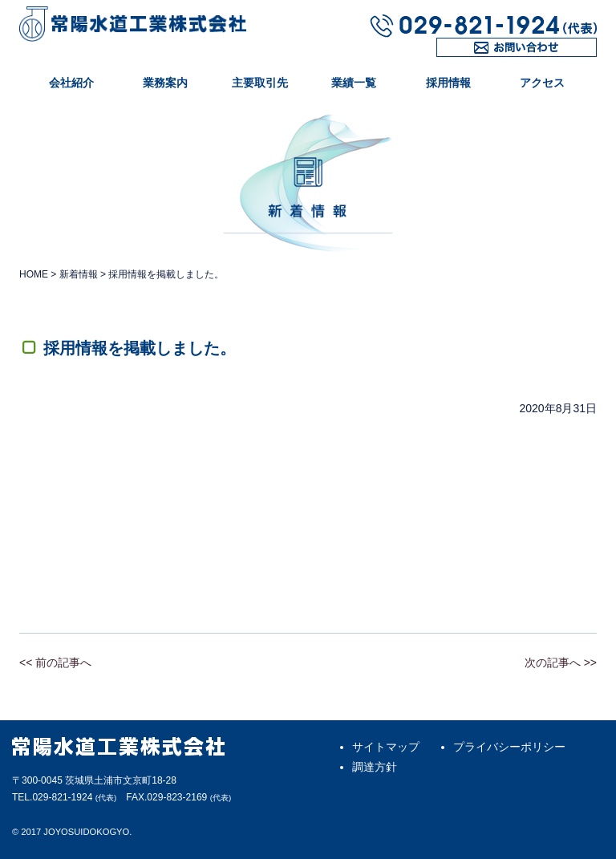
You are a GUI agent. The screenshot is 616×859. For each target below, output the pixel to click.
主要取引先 (260, 82)
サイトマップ (385, 746)
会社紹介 (71, 82)
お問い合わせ (470, 56)
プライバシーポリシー (509, 746)
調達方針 (374, 766)
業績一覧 (353, 82)
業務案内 (165, 82)
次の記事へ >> (561, 662)
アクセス (542, 82)
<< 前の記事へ (55, 662)
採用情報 (448, 82)
